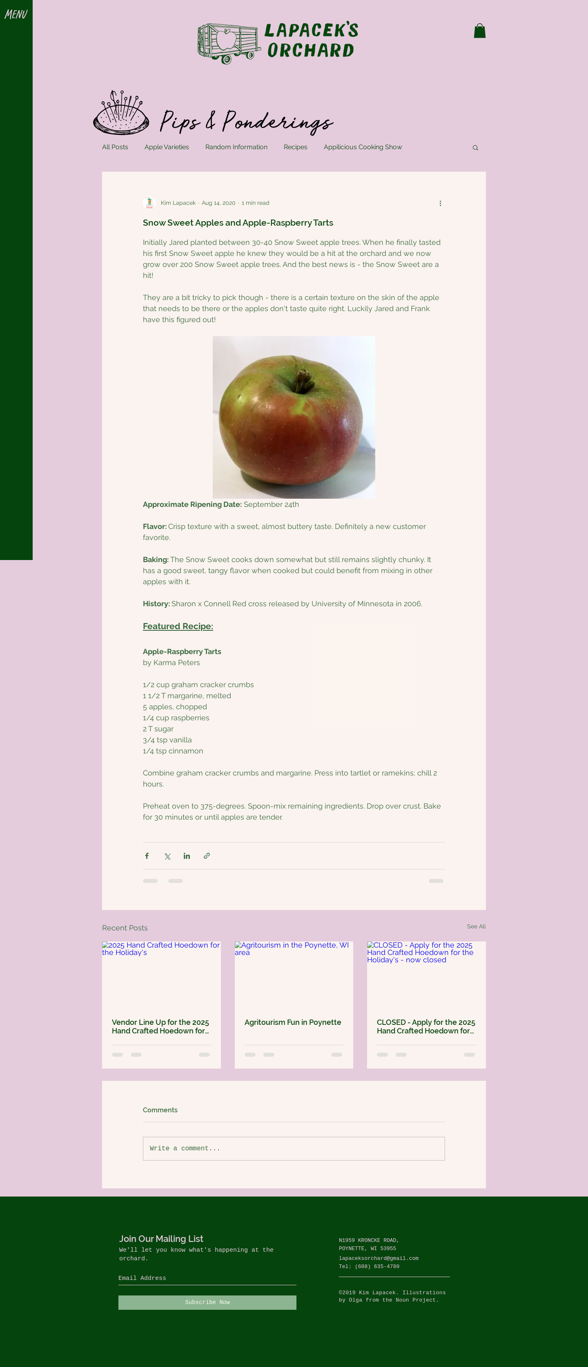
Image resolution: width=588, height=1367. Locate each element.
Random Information (236, 147)
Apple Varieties (167, 147)
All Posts (115, 147)
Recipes (295, 147)
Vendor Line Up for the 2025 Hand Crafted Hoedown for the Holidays (160, 1026)
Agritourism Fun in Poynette (293, 1022)
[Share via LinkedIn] (187, 856)
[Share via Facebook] (147, 856)
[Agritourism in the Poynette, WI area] (294, 974)
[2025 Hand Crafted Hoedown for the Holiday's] (161, 974)
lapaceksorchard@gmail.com (379, 1258)
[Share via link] (207, 856)
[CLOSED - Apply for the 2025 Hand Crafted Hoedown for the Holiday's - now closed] (426, 974)
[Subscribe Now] (207, 1302)
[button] (16, 15)
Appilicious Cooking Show (363, 147)
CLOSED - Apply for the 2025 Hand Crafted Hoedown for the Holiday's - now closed (426, 1026)
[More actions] (440, 203)
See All (476, 926)
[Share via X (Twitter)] (167, 856)
